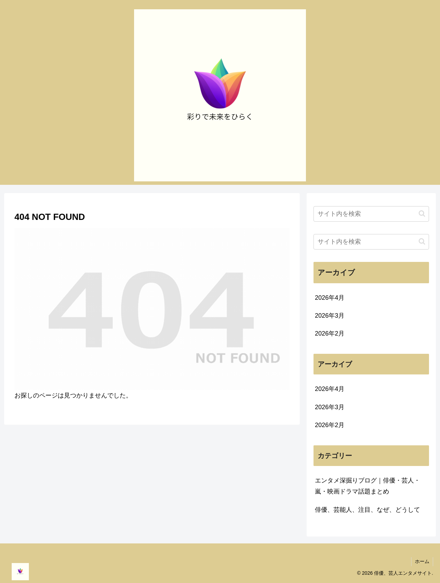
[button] (422, 214)
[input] (371, 214)
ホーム (422, 561)
